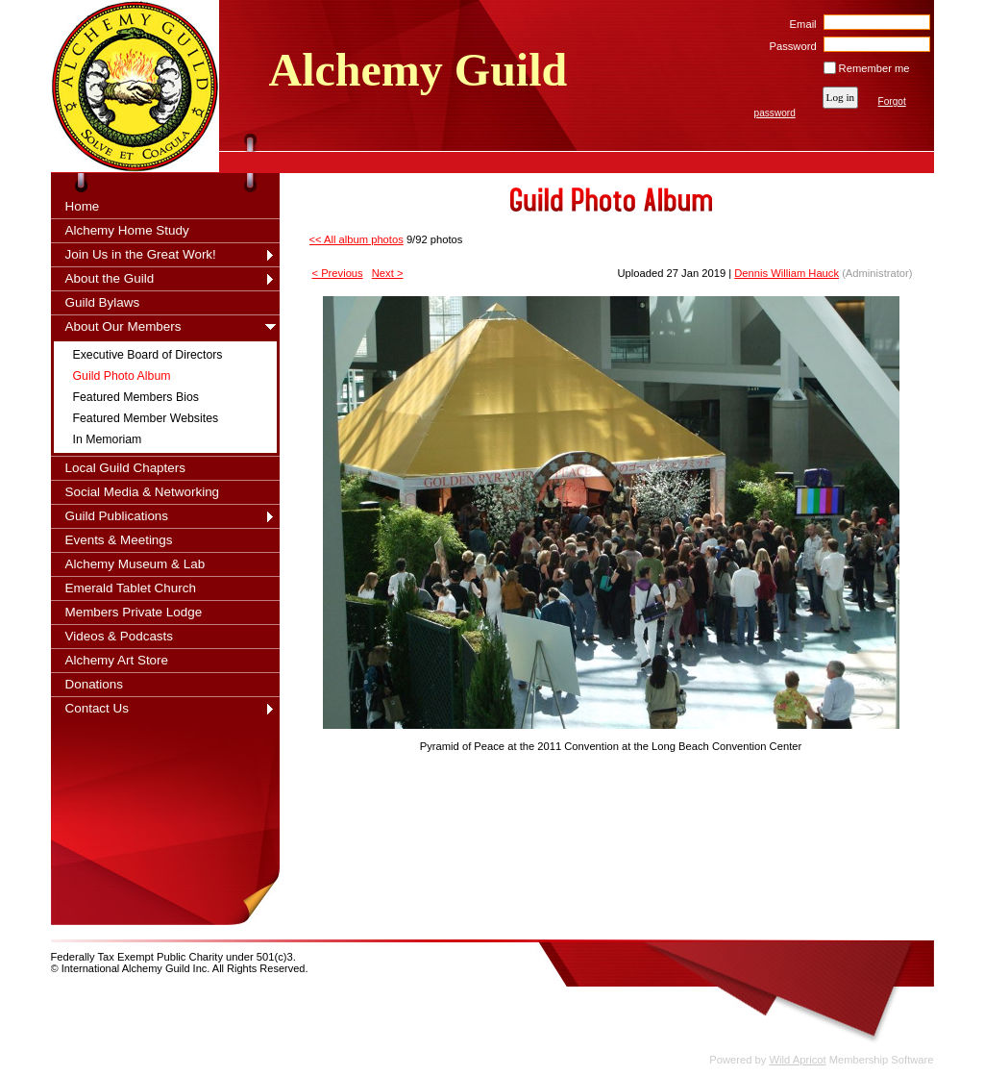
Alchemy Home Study (127, 230)
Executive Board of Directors (148, 355)
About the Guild (110, 278)
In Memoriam (107, 439)
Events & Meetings (119, 540)
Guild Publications (117, 516)
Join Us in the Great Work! (140, 254)
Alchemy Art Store (117, 660)
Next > (388, 273)
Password (789, 46)
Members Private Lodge (134, 612)
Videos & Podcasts (119, 636)
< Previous (337, 273)
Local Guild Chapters (125, 468)
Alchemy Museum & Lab (135, 564)
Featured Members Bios (136, 397)
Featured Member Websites (146, 418)
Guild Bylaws (102, 302)
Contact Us (97, 708)
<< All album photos (356, 239)
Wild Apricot (798, 1059)
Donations (94, 684)
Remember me (874, 68)
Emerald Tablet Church (130, 588)
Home (82, 206)
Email (799, 24)
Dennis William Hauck (786, 273)
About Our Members (123, 326)
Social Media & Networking (142, 492)
